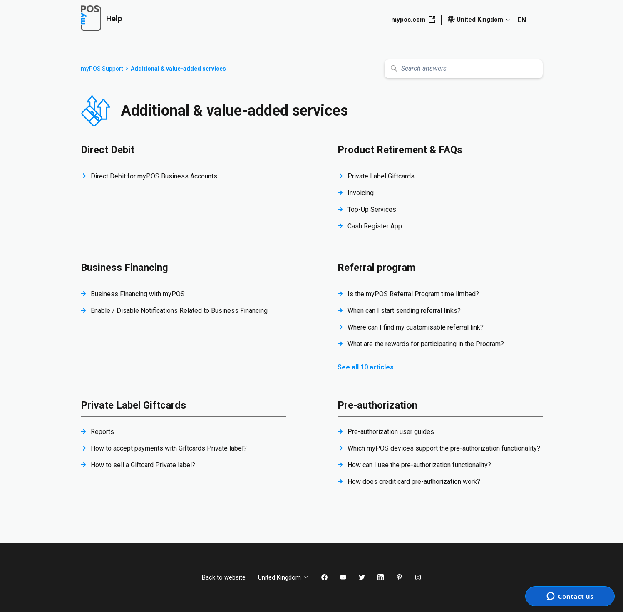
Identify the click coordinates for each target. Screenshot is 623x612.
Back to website (224, 577)
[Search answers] (464, 68)
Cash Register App (374, 226)
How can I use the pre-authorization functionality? (419, 465)
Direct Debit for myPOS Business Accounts (154, 176)
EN (522, 20)
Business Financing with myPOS (138, 294)
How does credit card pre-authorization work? (413, 482)
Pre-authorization (377, 405)
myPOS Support (102, 68)
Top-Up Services (371, 209)
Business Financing (124, 267)
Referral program (376, 267)
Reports (102, 432)
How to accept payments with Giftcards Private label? (169, 448)
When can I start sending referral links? (404, 311)
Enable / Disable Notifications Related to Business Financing (179, 311)
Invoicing (360, 193)
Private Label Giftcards (381, 176)
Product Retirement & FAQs (400, 150)
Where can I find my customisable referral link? (415, 327)
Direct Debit (107, 150)
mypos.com (413, 19)
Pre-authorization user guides (390, 432)
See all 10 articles (366, 367)
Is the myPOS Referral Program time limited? (413, 294)
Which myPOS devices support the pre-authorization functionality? (443, 448)
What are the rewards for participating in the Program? (425, 344)
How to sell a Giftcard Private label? (143, 465)
